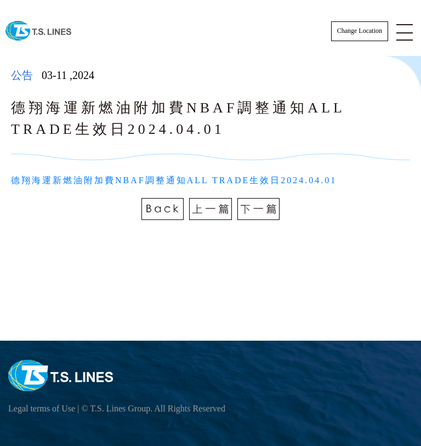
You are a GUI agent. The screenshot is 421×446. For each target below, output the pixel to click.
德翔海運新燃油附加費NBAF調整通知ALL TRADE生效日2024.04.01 (174, 180)
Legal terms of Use (41, 408)
